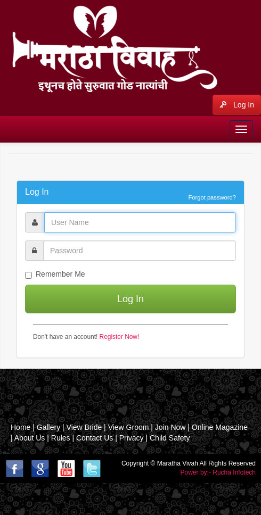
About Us (29, 438)
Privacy (131, 438)
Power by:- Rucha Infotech (218, 472)
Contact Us (94, 438)
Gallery (49, 427)
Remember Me (55, 274)
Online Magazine (220, 427)
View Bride (84, 427)
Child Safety (170, 438)
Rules (60, 438)
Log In (236, 105)
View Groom (128, 427)
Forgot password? (212, 197)
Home (20, 427)
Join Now (170, 427)
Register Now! (120, 336)
